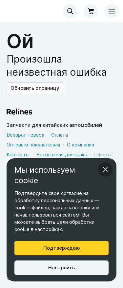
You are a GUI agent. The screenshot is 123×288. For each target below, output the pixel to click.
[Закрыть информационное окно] (105, 169)
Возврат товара (25, 135)
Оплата (59, 135)
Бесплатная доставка (61, 154)
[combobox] (70, 11)
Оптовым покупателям (33, 145)
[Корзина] (91, 11)
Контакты (18, 154)
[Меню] (112, 11)
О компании (80, 145)
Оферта (103, 154)
